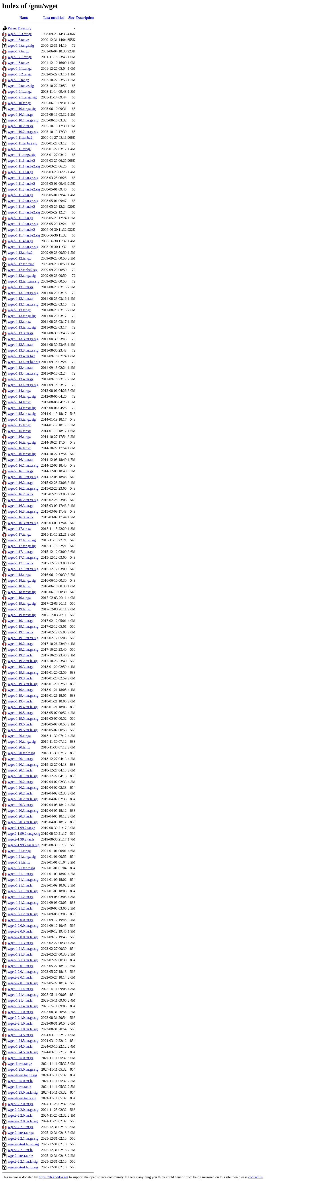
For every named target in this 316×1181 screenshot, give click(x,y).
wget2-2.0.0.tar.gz (20, 920)
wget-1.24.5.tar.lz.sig (23, 1052)
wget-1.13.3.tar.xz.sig (23, 350)
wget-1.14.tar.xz (19, 402)
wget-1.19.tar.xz (19, 609)
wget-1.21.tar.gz (19, 851)
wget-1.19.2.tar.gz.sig (23, 649)
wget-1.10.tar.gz (19, 103)
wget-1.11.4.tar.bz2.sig (24, 235)
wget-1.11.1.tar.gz (20, 172)
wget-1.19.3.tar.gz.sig (23, 672)
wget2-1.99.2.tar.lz (21, 839)
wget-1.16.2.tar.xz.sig (23, 500)
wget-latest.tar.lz (19, 1087)
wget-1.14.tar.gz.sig (22, 396)
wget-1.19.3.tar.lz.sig (23, 684)
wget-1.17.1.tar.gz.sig (23, 557)
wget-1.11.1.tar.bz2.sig (24, 166)
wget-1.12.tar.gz (19, 258)
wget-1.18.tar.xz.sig (22, 592)
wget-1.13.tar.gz (19, 310)
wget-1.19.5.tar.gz (20, 713)
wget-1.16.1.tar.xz (20, 460)
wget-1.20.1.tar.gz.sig (23, 764)
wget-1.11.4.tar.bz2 (21, 229)
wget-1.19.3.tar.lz (20, 678)
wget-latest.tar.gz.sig (22, 1075)
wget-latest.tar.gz (20, 1064)
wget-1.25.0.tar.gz (20, 1058)
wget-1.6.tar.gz (18, 40)
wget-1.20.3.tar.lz (20, 816)
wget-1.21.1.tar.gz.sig (23, 879)
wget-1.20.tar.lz (19, 747)
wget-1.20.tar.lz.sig (21, 753)
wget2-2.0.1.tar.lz (20, 977)
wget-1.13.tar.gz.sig (22, 316)
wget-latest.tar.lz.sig (22, 1098)
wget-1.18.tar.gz (19, 575)
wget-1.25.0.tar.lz (20, 1081)
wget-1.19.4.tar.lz (20, 701)
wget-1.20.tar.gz (19, 736)
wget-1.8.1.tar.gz (20, 68)
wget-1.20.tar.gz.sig (22, 741)
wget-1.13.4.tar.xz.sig (23, 373)
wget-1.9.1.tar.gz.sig (22, 97)
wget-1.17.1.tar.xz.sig (23, 569)
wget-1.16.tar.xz (19, 448)
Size (71, 17)
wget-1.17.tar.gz (19, 534)
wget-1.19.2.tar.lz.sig (23, 661)
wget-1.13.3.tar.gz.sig (23, 339)
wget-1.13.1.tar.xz (20, 298)
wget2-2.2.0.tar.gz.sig (23, 1110)
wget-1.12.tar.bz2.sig (22, 270)
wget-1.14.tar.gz (19, 390)
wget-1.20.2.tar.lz (20, 793)
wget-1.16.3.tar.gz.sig (23, 511)
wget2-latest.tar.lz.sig (23, 1167)
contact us (255, 1177)
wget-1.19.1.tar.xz (20, 632)
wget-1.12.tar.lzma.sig (23, 281)
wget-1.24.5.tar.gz (20, 1035)
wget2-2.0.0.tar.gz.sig (23, 925)
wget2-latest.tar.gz (21, 1133)
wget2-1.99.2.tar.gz (21, 828)
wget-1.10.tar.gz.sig (22, 109)
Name (24, 17)
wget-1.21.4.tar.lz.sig (23, 1006)
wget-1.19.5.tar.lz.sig (23, 730)
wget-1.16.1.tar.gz (20, 471)
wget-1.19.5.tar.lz (20, 724)
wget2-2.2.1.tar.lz (20, 1150)
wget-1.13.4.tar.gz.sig (23, 385)
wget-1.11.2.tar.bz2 (21, 183)
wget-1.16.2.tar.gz (20, 483)
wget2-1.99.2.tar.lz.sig (23, 845)
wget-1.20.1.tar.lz (20, 770)
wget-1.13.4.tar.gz (20, 379)
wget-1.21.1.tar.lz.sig (23, 891)
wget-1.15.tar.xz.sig (22, 413)
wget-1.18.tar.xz (19, 586)
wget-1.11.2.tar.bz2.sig (24, 189)
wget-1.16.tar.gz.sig (22, 442)
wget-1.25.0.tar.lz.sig (23, 1092)
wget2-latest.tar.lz (20, 1156)
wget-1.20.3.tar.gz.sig (23, 810)
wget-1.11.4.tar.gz (20, 241)
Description (85, 17)
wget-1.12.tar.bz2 (20, 252)
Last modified (53, 17)
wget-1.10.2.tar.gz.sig (23, 132)
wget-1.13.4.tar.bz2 (21, 356)
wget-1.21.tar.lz (19, 862)
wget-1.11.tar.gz (19, 149)
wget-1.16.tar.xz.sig (22, 454)
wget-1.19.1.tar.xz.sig (23, 638)
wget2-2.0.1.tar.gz (20, 966)
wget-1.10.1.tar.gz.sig (23, 120)
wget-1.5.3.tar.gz (20, 34)
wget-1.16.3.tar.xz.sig (23, 523)
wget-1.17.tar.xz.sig (22, 540)
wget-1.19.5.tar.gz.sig (23, 718)
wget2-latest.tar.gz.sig (23, 1144)
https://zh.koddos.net (53, 1177)
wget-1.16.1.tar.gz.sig (23, 477)
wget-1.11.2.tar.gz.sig (23, 201)
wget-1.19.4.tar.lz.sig (23, 707)
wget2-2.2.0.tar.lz (20, 1115)
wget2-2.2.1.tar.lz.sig (23, 1161)
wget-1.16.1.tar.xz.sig (23, 465)
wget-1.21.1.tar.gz (20, 874)
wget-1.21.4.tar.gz (20, 989)
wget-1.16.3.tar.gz (20, 506)
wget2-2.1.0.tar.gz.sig (23, 1017)
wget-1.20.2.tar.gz (20, 782)
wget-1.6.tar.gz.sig (21, 45)
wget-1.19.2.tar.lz (20, 655)
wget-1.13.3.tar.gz (20, 333)
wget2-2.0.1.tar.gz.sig (23, 971)
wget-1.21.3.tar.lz (20, 954)
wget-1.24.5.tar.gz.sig (23, 1041)
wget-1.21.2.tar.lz (20, 908)
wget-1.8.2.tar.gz (20, 74)
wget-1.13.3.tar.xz (20, 344)
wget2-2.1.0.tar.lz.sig (23, 1029)
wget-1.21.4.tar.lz (20, 1000)
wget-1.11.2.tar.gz (20, 195)
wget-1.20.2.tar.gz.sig (23, 787)
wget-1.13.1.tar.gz (20, 287)
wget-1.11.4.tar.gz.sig (23, 247)
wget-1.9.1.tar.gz (20, 91)
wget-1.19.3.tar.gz (20, 667)
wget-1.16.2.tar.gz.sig (23, 488)
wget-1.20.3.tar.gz (20, 805)
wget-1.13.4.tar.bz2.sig (24, 362)
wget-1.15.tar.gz (19, 425)
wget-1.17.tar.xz (19, 529)
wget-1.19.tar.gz (19, 598)
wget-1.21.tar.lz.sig (21, 868)
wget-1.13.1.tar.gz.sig (23, 293)
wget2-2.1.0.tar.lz (20, 1023)
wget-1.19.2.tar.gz (20, 644)
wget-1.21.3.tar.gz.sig (23, 948)
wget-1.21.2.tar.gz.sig (23, 902)
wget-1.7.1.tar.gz (20, 57)
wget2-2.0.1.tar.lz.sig (23, 983)
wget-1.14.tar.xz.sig (22, 408)
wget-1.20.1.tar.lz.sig (23, 776)
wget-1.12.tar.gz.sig (22, 275)
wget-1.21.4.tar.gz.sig (23, 994)
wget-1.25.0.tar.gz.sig (23, 1069)
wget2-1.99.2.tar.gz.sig (24, 833)
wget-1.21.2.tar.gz (20, 897)
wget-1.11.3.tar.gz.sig (23, 224)
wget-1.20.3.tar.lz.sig (23, 822)
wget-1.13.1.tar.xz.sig (23, 304)
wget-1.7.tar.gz (18, 51)
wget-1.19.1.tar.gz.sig (23, 626)
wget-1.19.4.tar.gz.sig (23, 695)
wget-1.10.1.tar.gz (20, 114)
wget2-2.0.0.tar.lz (20, 931)
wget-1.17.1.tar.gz (20, 552)
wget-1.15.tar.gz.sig (22, 419)
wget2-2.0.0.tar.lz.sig (23, 937)
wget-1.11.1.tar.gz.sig (23, 178)
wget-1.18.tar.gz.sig (22, 580)
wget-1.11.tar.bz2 (20, 137)
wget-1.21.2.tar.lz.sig (23, 914)
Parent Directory (19, 28)
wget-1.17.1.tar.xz (20, 563)
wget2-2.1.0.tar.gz (20, 1012)
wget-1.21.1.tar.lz (20, 885)
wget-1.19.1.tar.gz (20, 621)
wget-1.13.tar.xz (19, 321)
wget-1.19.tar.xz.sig (22, 615)
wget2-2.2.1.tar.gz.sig (23, 1138)
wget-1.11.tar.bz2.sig (22, 143)
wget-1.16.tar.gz (19, 437)
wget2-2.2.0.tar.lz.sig (23, 1121)
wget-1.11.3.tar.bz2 (21, 206)
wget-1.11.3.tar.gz (20, 218)
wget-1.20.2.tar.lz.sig (23, 799)
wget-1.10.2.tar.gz (20, 126)
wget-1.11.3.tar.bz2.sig (24, 212)
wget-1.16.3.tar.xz (20, 517)
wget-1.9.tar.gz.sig (21, 86)
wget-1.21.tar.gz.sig (22, 856)
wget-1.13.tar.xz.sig (22, 327)
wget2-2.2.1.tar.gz (20, 1127)
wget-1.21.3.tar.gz (20, 943)
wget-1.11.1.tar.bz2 (21, 160)
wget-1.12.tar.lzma (21, 264)
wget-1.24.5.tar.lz (20, 1046)
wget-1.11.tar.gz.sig (22, 155)
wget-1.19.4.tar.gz (20, 690)
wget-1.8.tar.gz (18, 63)
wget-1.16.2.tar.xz (20, 494)
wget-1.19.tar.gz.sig (22, 603)
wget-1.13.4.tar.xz (20, 367)
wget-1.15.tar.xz (19, 431)
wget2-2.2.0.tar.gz (20, 1104)
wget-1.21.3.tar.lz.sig (23, 960)
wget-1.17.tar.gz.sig (22, 546)
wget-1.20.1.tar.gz (20, 759)
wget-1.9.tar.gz (18, 80)
